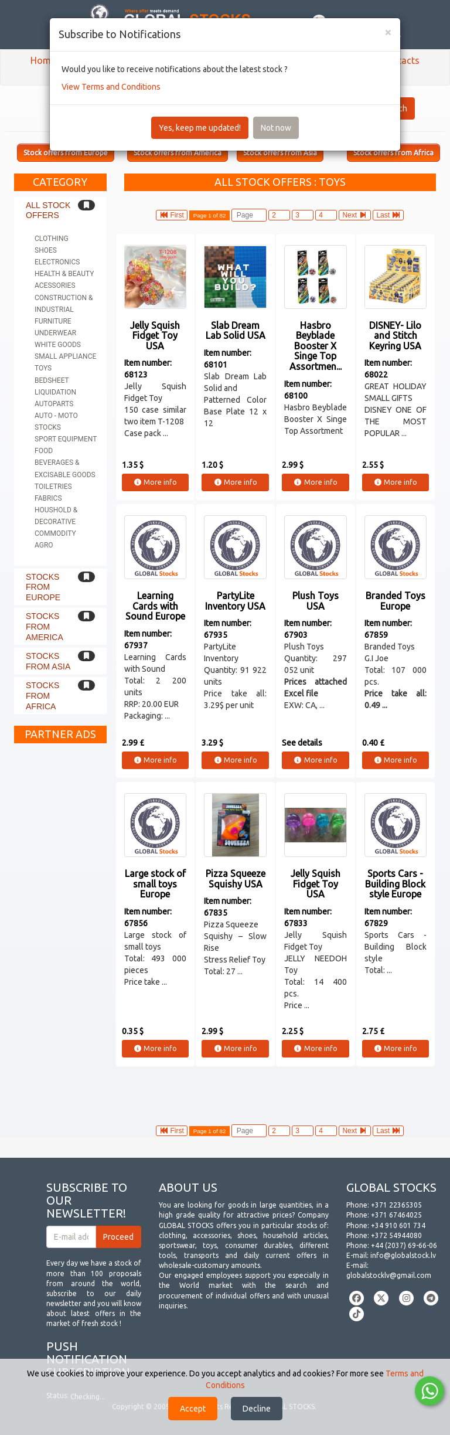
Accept (193, 1408)
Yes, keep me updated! (200, 127)
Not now (276, 127)
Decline (257, 1408)
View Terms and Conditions (111, 86)
